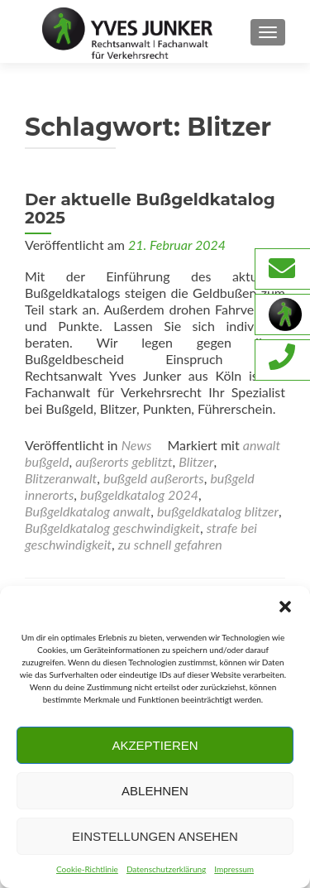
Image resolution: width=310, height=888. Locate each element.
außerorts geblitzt (123, 461)
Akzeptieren (155, 745)
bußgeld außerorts (153, 478)
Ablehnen (155, 791)
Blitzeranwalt (61, 478)
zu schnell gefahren (170, 544)
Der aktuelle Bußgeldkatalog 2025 (150, 209)
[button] (285, 606)
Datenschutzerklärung (166, 869)
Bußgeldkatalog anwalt (87, 511)
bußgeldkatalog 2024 (139, 494)
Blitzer (196, 461)
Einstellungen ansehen (155, 836)
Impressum (234, 869)
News (137, 445)
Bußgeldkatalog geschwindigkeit (112, 527)
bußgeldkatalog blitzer (218, 511)
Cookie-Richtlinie (87, 869)
